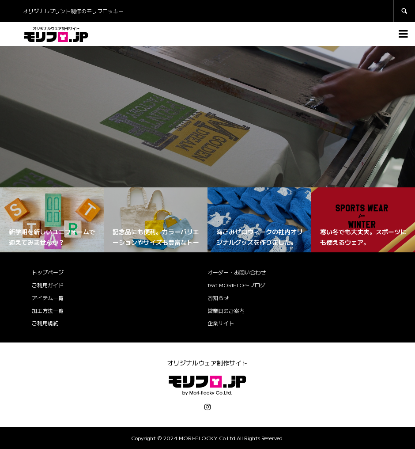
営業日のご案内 (226, 310)
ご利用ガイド (48, 285)
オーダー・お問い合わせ (237, 272)
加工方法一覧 (48, 310)
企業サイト (221, 323)
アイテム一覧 (48, 297)
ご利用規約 (45, 323)
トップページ (48, 272)
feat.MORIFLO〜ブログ (236, 285)
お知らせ (218, 297)
